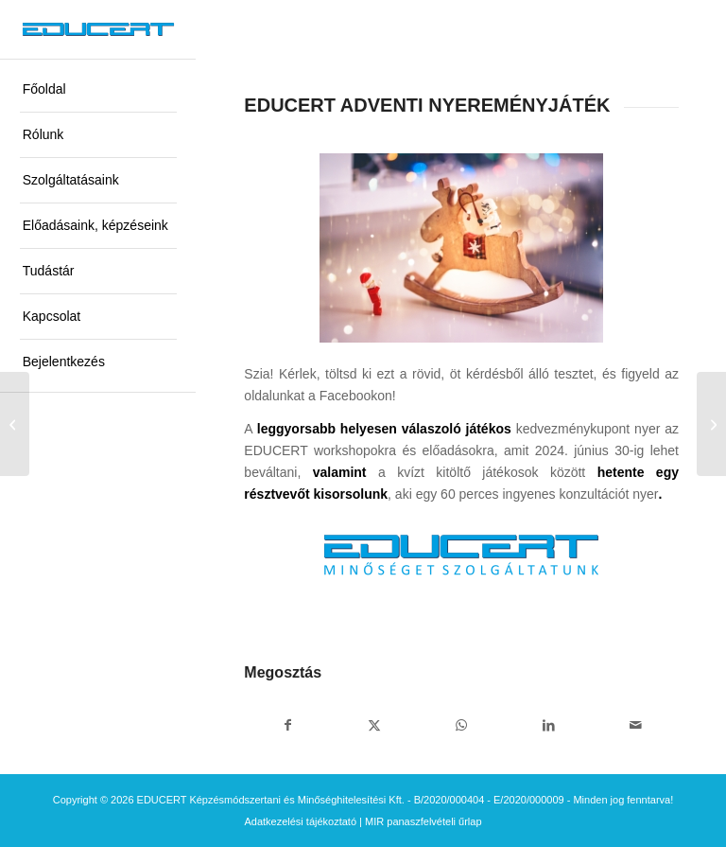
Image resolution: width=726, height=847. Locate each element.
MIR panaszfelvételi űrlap (423, 821)
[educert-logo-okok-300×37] (98, 29)
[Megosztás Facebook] (287, 725)
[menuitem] (98, 90)
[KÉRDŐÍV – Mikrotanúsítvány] (14, 424)
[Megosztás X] (374, 725)
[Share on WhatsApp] (461, 725)
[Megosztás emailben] (635, 725)
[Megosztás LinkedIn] (548, 725)
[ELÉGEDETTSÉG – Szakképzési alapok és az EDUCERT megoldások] (711, 424)
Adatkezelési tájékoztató (300, 821)
